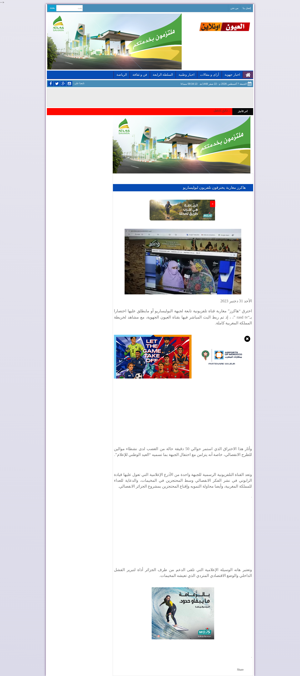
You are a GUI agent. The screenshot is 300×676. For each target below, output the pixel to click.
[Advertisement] (183, 538)
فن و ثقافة (139, 74)
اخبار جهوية (232, 74)
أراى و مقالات (209, 74)
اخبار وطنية (186, 74)
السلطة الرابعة (163, 74)
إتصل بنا (247, 8)
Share (240, 669)
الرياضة (121, 74)
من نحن (234, 8)
